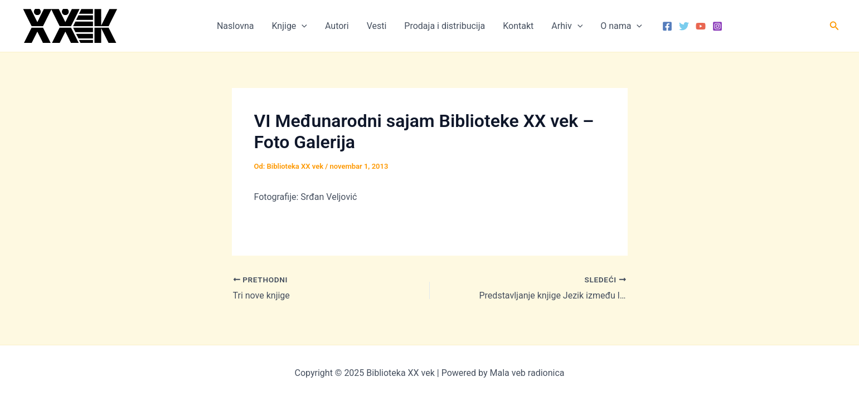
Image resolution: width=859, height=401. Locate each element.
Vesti (377, 26)
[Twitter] (684, 26)
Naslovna (235, 26)
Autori (337, 26)
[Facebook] (667, 26)
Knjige (289, 26)
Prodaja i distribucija (444, 26)
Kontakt (518, 26)
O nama (621, 26)
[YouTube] (701, 26)
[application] (301, 26)
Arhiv (567, 26)
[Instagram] (717, 26)
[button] (834, 26)
